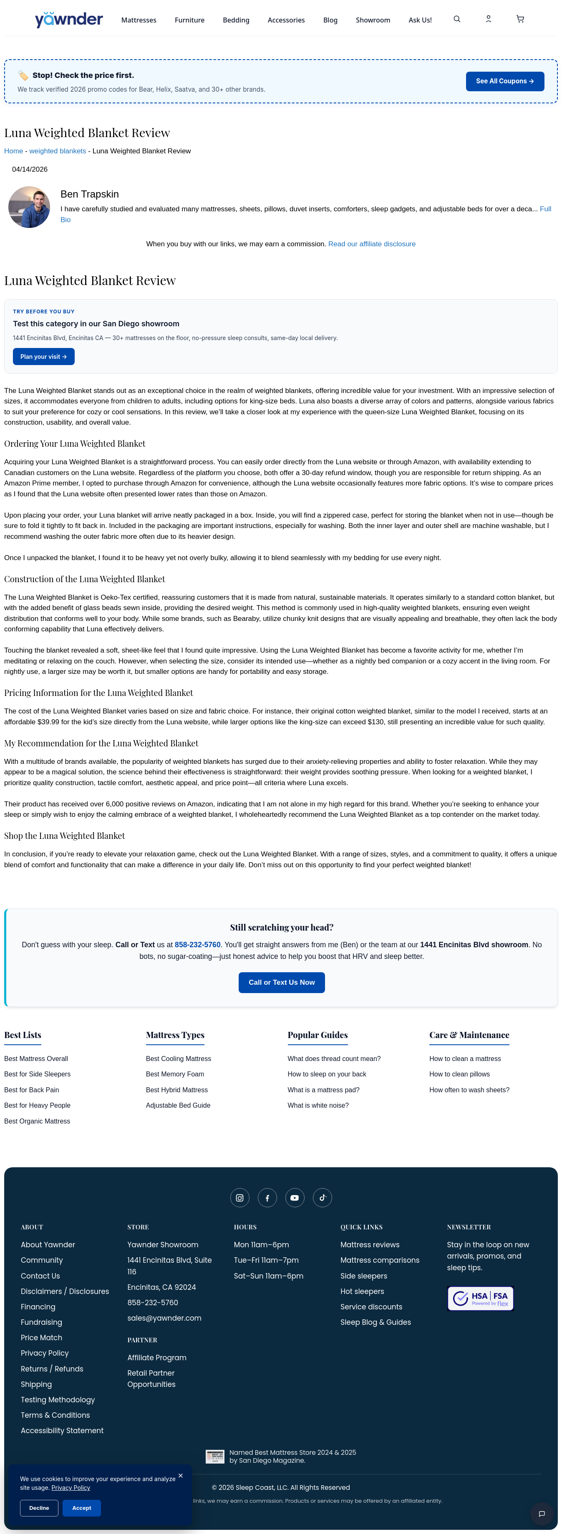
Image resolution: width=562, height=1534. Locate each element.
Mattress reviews (370, 1245)
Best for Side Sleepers (37, 1074)
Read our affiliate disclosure (372, 244)
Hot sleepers (362, 1291)
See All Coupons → (505, 81)
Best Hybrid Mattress (177, 1090)
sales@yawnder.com (164, 1318)
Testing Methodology (58, 1400)
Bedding (236, 20)
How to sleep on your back (327, 1074)
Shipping (36, 1384)
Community (42, 1260)
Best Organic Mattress (37, 1121)
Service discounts (371, 1307)
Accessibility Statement (62, 1431)
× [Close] (180, 1474)
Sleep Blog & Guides (375, 1322)
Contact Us (40, 1276)
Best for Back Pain (31, 1090)
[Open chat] (542, 1514)
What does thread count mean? (334, 1058)
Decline (39, 1507)
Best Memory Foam (175, 1074)
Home (13, 151)
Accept (81, 1507)
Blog (330, 20)
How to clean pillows (459, 1074)
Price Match (41, 1338)
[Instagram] (239, 1197)
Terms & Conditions (55, 1415)
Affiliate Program (156, 1358)
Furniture (189, 20)
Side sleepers (363, 1276)
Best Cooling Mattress (179, 1058)
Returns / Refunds (52, 1369)
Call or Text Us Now (282, 982)
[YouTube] (295, 1197)
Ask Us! (420, 20)
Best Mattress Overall (36, 1058)
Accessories (286, 20)
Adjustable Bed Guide (178, 1105)
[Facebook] (267, 1197)
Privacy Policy (45, 1353)
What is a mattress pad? (324, 1090)
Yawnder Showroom (162, 1245)
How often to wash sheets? (469, 1090)
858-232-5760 (198, 945)
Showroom (373, 20)
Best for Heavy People (37, 1105)
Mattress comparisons (379, 1260)
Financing (38, 1307)
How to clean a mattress (465, 1058)
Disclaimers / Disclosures (65, 1291)
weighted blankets (57, 151)
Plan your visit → (43, 356)
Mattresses (138, 20)
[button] (520, 20)
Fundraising (41, 1322)
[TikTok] (322, 1197)
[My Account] (488, 20)
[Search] (457, 20)
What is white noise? (318, 1105)
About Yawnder (48, 1245)
